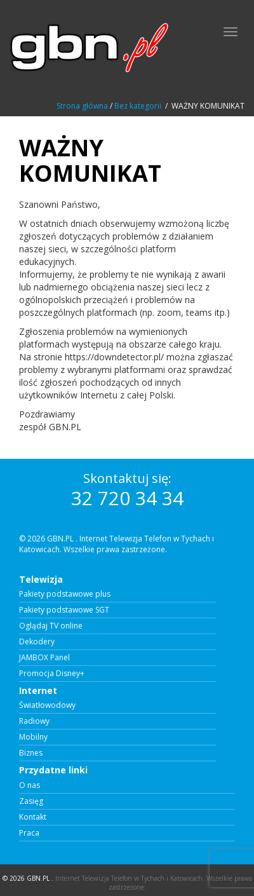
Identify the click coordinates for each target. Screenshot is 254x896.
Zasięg (31, 801)
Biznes (31, 753)
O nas (29, 785)
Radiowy (34, 721)
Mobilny (33, 737)
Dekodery (37, 642)
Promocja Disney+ (51, 673)
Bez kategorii (137, 105)
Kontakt (32, 817)
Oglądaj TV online (51, 626)
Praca (29, 833)
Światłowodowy (47, 705)
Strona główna (82, 105)
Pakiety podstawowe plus (64, 594)
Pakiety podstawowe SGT (64, 610)
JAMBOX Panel (44, 658)
